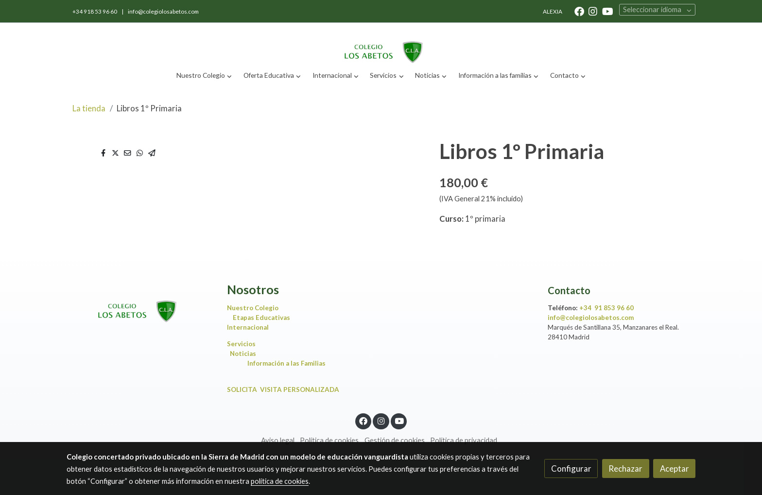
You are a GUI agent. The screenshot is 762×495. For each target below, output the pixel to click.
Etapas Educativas (261, 317)
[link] (381, 44)
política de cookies (280, 481)
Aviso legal (277, 440)
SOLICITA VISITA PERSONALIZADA (283, 389)
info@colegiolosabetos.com (163, 11)
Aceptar (674, 468)
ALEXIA (552, 11)
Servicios (243, 344)
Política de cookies (329, 440)
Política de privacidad (463, 440)
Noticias (245, 353)
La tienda (88, 108)
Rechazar (625, 468)
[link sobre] (140, 303)
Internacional (248, 327)
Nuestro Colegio (252, 308)
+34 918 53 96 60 (95, 11)
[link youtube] (607, 11)
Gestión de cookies (394, 440)
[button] (204, 75)
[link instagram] (593, 11)
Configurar (571, 468)
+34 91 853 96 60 (606, 308)
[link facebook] (579, 11)
